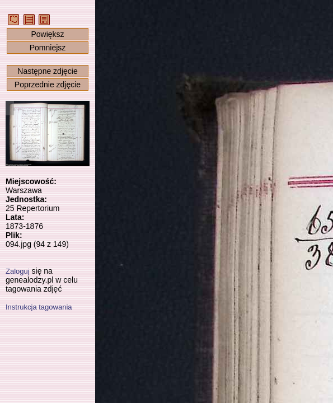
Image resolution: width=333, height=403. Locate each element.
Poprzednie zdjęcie (48, 84)
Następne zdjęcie (47, 71)
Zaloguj (18, 271)
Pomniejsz (48, 47)
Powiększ (47, 34)
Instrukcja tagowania (39, 307)
